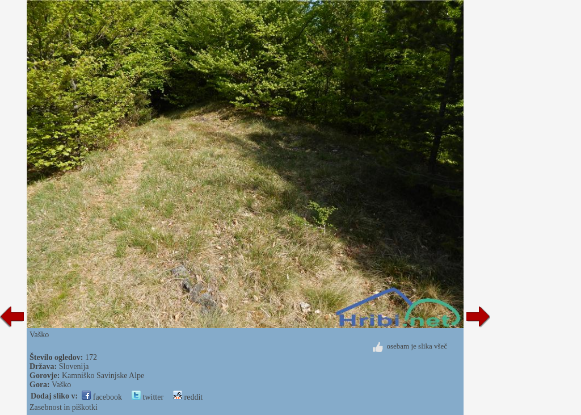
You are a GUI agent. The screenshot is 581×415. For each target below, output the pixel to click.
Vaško (61, 384)
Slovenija (74, 366)
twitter (147, 397)
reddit (188, 397)
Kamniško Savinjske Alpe (103, 375)
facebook (102, 397)
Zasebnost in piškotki (64, 407)
